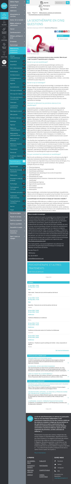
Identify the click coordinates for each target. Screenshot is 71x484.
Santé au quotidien (16, 224)
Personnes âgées (15, 213)
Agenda (46, 2)
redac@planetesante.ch (61, 478)
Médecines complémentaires (15, 129)
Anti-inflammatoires (16, 68)
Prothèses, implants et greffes (16, 157)
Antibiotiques (14, 71)
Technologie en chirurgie (14, 188)
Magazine (4, 17)
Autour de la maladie (16, 20)
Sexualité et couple (16, 227)
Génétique (13, 121)
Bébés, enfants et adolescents (15, 24)
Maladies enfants (4, 32)
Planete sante (4, 6)
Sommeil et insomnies (13, 232)
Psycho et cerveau (15, 216)
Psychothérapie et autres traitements (15, 162)
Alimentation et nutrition (15, 15)
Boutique (46, 9)
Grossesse (13, 41)
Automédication (14, 87)
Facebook (58, 461)
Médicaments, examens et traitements (14, 50)
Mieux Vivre (4, 56)
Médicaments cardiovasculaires (15, 134)
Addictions (13, 11)
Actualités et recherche (14, 6)
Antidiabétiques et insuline (15, 79)
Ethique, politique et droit (16, 37)
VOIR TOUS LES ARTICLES (36, 272)
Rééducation (13, 175)
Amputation (13, 61)
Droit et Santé (4, 47)
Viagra (12, 209)
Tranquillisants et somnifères (15, 202)
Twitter (58, 464)
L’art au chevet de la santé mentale (40, 374)
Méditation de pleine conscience (16, 144)
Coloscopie (13, 102)
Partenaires (46, 6)
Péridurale (13, 152)
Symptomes (4, 40)
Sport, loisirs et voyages (15, 237)
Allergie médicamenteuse (15, 57)
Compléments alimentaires (14, 106)
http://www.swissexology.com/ (37, 241)
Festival (4, 65)
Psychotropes (14, 166)
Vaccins (12, 206)
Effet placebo (13, 114)
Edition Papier (14, 1)
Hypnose (12, 124)
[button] (55, 31)
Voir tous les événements (62, 350)
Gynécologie (14, 45)
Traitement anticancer (16, 192)
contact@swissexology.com (36, 258)
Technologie (13, 184)
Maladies (4, 24)
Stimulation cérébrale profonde (16, 179)
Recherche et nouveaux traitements (16, 170)
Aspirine (12, 83)
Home (29, 12)
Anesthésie (13, 64)
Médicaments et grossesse (14, 139)
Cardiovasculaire (15, 32)
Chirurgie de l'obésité (16, 94)
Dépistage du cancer (16, 111)
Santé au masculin (16, 220)
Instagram (59, 467)
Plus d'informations (40, 453)
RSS (57, 471)
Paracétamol (13, 149)
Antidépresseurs (15, 75)
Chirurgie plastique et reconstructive (16, 98)
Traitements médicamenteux (14, 196)
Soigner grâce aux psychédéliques (39, 358)
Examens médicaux (15, 118)
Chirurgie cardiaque (16, 90)
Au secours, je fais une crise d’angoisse (41, 366)
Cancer (12, 29)
